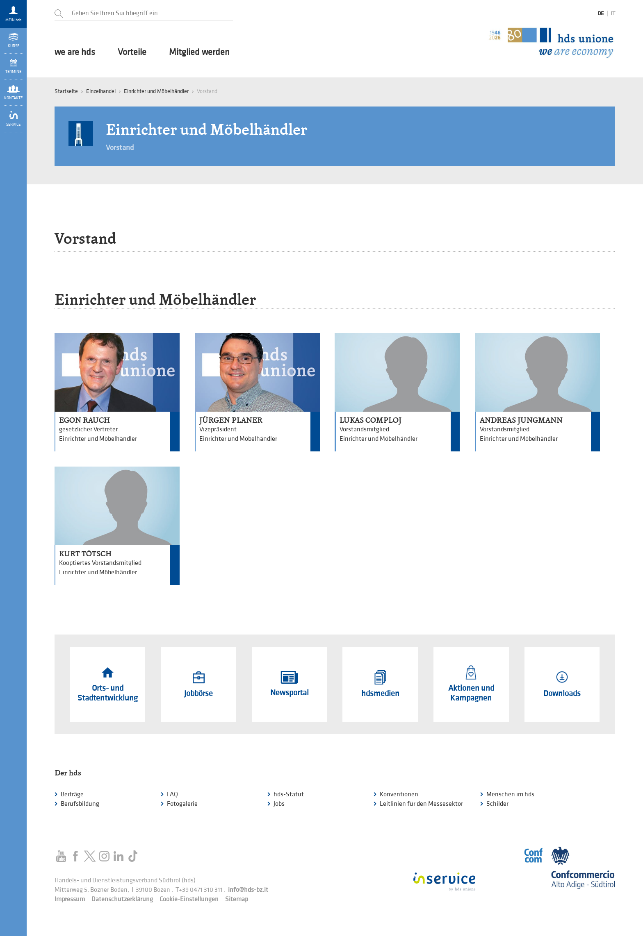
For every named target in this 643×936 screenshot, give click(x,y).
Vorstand (120, 147)
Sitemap (236, 899)
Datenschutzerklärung (122, 899)
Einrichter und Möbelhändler (156, 91)
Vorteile (132, 52)
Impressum (70, 899)
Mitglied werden (199, 52)
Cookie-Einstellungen (189, 899)
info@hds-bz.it (248, 890)
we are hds (75, 52)
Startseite (66, 91)
